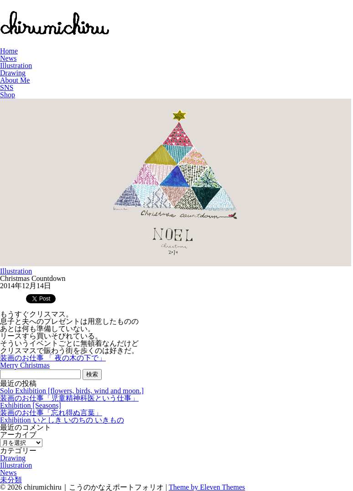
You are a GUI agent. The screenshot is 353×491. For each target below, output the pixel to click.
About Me (15, 80)
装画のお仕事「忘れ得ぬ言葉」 (51, 413)
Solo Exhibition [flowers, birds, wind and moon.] (72, 391)
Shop (7, 95)
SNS (6, 87)
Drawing (13, 73)
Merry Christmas (25, 365)
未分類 (11, 480)
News (8, 58)
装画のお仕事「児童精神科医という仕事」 (69, 398)
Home (9, 51)
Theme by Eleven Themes (207, 487)
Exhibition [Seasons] (30, 405)
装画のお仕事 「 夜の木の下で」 (53, 358)
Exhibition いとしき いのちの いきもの (62, 420)
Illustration (16, 65)
